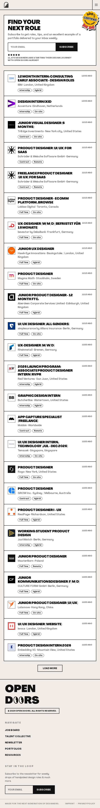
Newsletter (13, 742)
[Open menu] (96, 5)
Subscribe (66, 47)
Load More (50, 668)
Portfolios (13, 748)
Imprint (70, 803)
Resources (13, 755)
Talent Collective (18, 736)
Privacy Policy (86, 803)
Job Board (12, 730)
